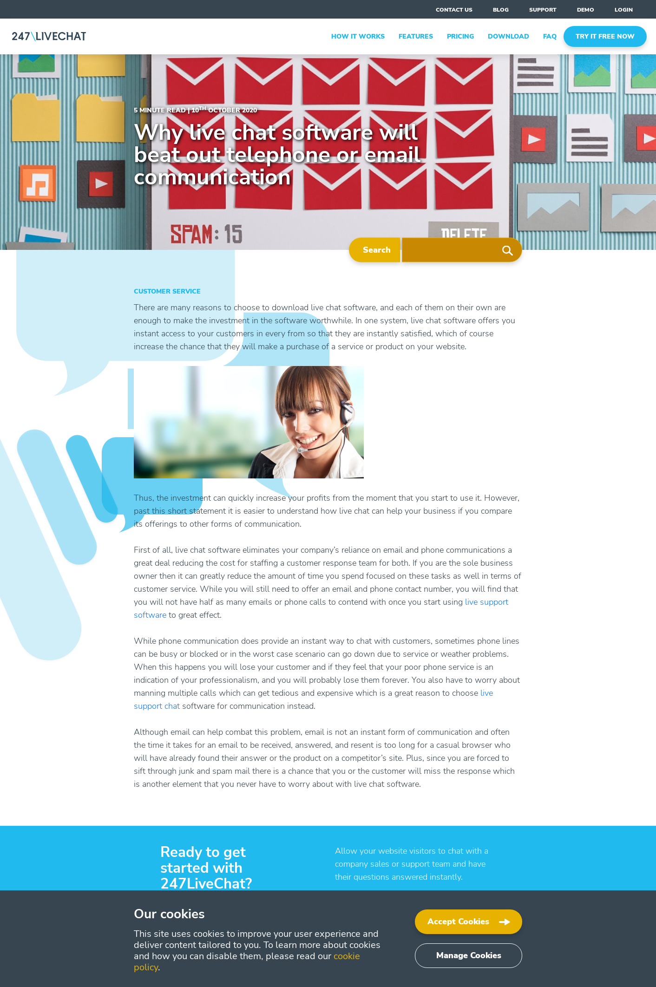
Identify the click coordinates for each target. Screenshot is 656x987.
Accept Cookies (458, 921)
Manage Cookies (468, 955)
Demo (585, 9)
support (543, 9)
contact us (454, 9)
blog (501, 9)
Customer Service (167, 291)
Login (624, 9)
